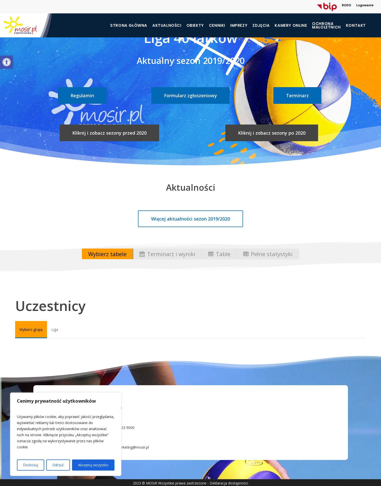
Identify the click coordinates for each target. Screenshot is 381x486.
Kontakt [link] (356, 25)
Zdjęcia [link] (261, 25)
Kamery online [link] (291, 25)
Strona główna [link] (128, 25)
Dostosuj (30, 465)
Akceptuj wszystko (93, 465)
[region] (65, 434)
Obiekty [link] (195, 25)
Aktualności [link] (166, 25)
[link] (6, 62)
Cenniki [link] (217, 25)
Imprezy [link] (238, 25)
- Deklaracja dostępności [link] (227, 483)
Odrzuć (58, 465)
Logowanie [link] (365, 5)
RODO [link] (346, 5)
